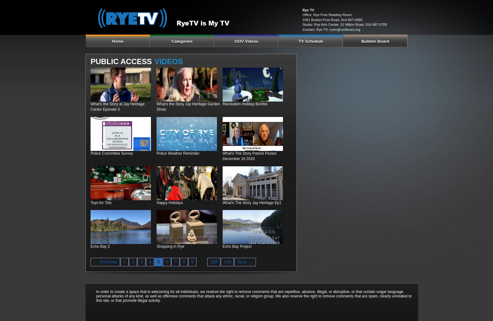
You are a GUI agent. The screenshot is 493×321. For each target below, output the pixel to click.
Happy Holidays (170, 203)
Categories (182, 41)
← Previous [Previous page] (105, 261)
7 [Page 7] (175, 261)
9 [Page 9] (192, 261)
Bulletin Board (375, 41)
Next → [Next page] (245, 261)
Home (117, 41)
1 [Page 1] (124, 261)
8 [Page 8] (184, 261)
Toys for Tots (101, 203)
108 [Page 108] (214, 261)
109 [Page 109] (227, 261)
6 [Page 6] (167, 261)
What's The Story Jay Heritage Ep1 (252, 203)
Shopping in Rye (170, 246)
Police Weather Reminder (178, 153)
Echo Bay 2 (100, 246)
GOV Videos (246, 41)
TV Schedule (311, 41)
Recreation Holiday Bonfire (245, 104)
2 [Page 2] (133, 261)
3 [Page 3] (141, 261)
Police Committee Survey (112, 153)
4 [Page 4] (150, 261)
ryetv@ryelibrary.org (345, 29)
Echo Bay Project (237, 246)
